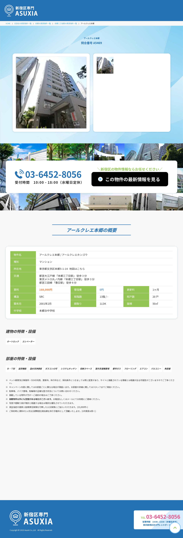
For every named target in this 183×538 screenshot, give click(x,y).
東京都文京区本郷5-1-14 (53, 269)
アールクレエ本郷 (84, 230)
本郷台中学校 (47, 310)
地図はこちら (77, 269)
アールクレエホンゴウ (74, 254)
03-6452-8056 (53, 174)
